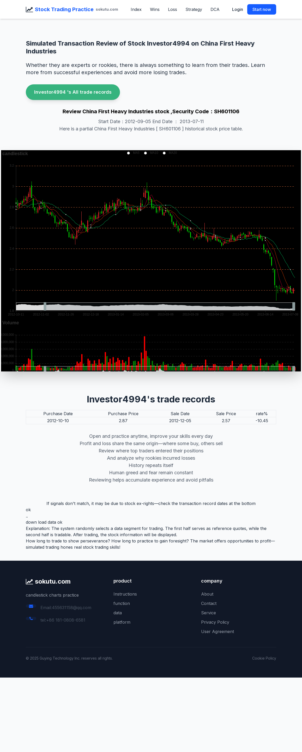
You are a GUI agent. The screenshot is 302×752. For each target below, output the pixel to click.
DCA (215, 9)
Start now (261, 9)
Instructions (125, 594)
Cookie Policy (264, 658)
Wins (155, 9)
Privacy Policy (215, 622)
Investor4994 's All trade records (73, 92)
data (117, 612)
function (121, 603)
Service (208, 612)
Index (136, 9)
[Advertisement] (151, 714)
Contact (208, 603)
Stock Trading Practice (64, 9)
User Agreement (217, 631)
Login (237, 9)
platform (121, 622)
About (207, 594)
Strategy (193, 9)
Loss (172, 9)
